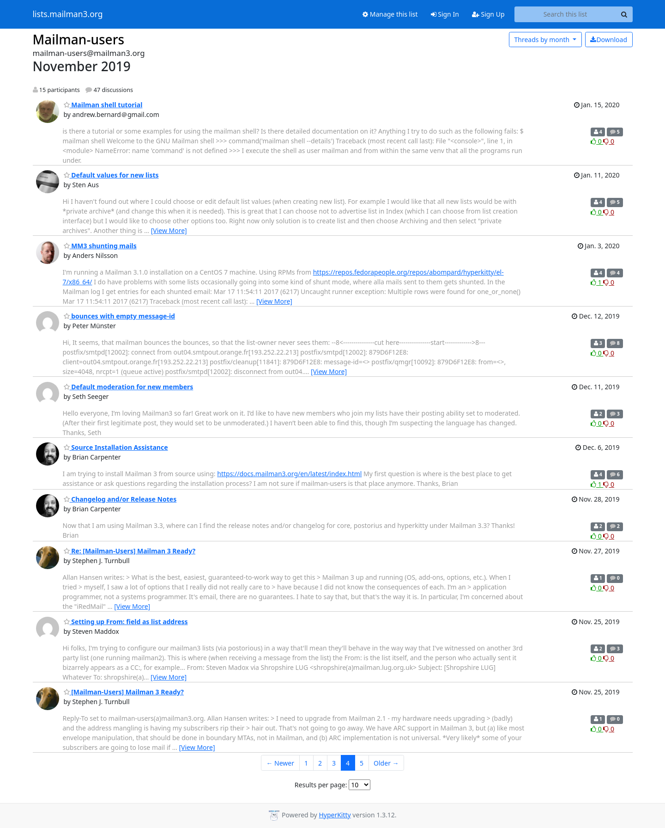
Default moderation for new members (128, 386)
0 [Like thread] (597, 141)
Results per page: (321, 784)
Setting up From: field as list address (126, 621)
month (542, 39)
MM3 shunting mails (100, 245)
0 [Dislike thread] (608, 141)
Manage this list (390, 14)
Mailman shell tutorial (103, 104)
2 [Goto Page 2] (320, 763)
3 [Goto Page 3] (334, 763)
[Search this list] (565, 14)
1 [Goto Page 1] (306, 763)
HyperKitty (335, 814)
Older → (386, 763)
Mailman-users (79, 39)
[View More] (169, 230)
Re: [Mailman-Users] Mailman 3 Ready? (130, 550)
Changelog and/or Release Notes (120, 499)
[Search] (624, 14)
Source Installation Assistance (116, 447)
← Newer (280, 763)
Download (608, 39)
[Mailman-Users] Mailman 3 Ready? (124, 691)
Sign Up (488, 14)
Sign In (445, 14)
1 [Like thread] (597, 282)
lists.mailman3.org (68, 14)
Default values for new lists (111, 175)
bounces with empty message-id (119, 316)
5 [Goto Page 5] (361, 763)
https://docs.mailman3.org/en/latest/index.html (289, 473)
